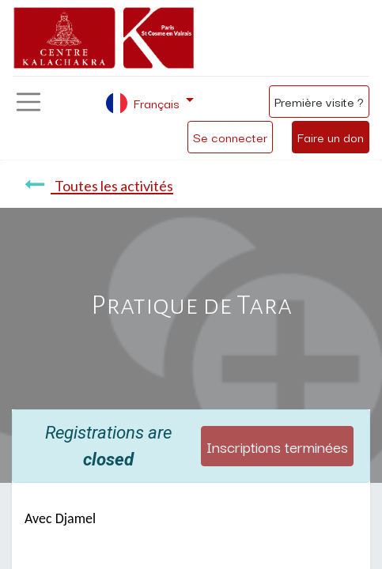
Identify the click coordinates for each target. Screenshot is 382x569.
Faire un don (330, 136)
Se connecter (230, 136)
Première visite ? (319, 101)
